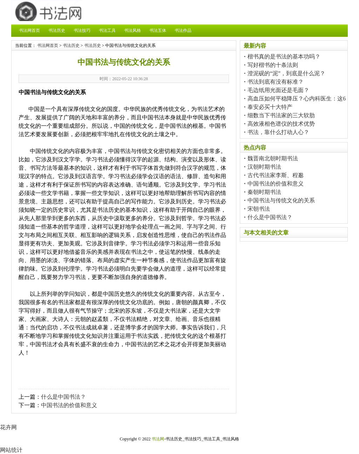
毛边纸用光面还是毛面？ (278, 90)
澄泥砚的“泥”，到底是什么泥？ (286, 73)
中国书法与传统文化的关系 (281, 200)
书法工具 (107, 30)
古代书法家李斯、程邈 (276, 175)
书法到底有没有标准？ (276, 82)
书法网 (157, 438)
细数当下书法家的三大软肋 (281, 115)
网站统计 (11, 450)
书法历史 (56, 30)
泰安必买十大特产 (270, 107)
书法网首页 (29, 30)
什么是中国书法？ (63, 397)
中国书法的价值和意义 (69, 405)
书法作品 (183, 30)
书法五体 (157, 30)
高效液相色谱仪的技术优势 (281, 124)
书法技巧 (82, 30)
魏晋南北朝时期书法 (273, 158)
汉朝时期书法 (264, 167)
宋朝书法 (259, 209)
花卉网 (8, 427)
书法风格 (132, 30)
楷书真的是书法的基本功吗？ (284, 57)
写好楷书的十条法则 (273, 65)
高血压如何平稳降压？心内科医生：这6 (297, 99)
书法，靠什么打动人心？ (278, 132)
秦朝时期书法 (264, 192)
